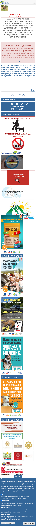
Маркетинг (5, 498)
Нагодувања (6, 511)
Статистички (6, 518)
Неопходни (5, 504)
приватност (18, 480)
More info (14, 495)
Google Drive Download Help (25, 61)
